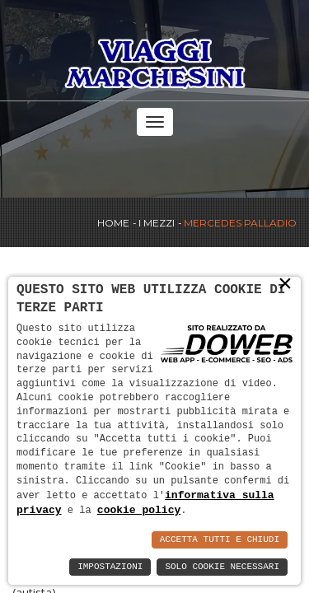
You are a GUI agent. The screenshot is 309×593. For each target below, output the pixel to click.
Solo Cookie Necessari (222, 567)
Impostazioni (110, 567)
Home (113, 223)
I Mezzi (156, 223)
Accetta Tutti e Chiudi (219, 540)
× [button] (285, 283)
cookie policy (138, 509)
